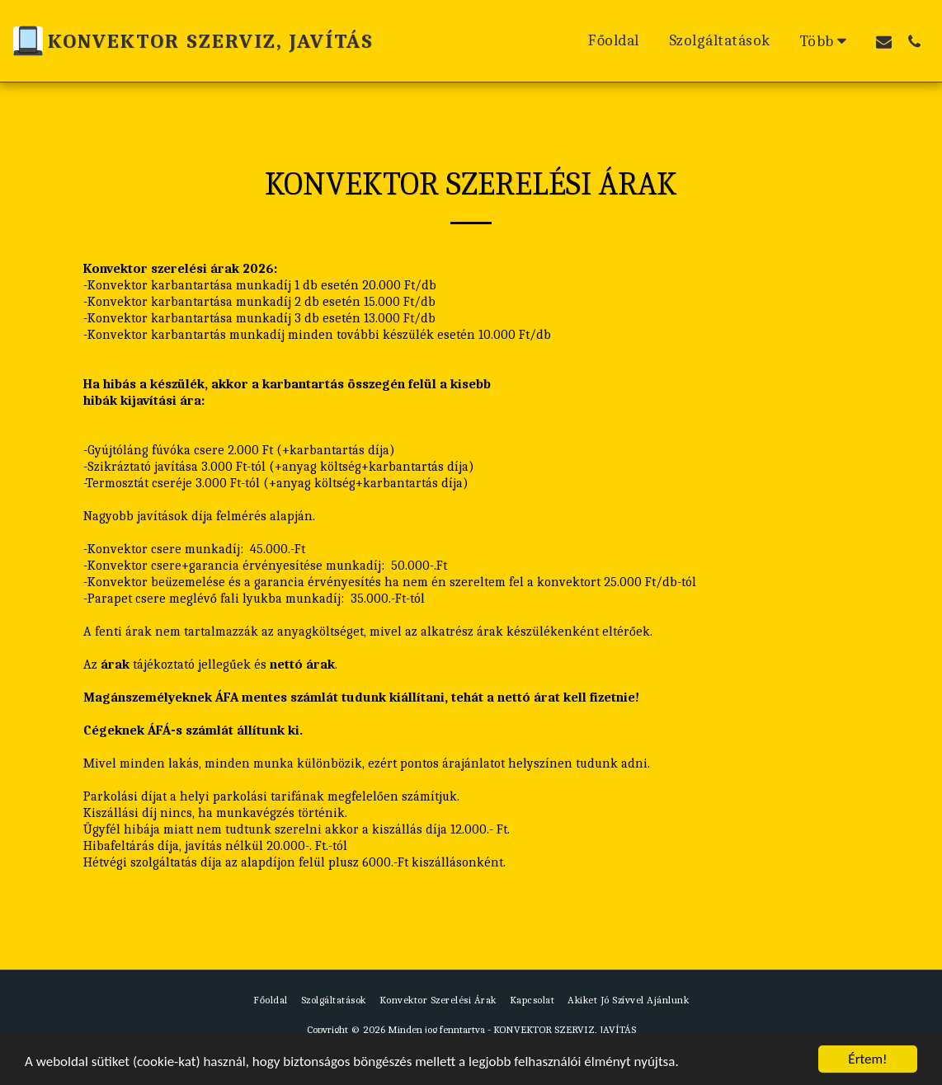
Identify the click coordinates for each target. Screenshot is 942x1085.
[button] (883, 41)
